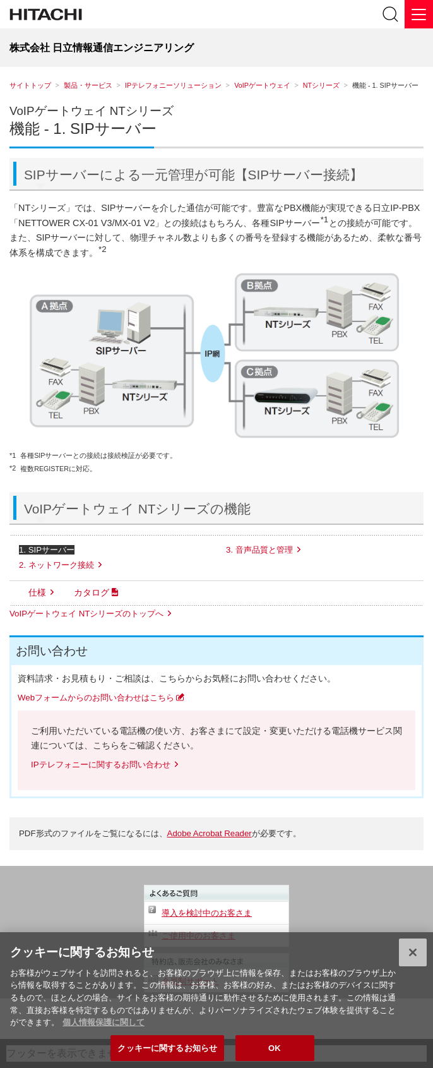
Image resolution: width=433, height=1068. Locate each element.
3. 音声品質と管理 (259, 550)
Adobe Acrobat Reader (209, 833)
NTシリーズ (321, 85)
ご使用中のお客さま (198, 935)
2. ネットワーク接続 (56, 565)
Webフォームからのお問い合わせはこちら (96, 697)
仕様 (37, 592)
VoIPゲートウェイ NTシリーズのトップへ (86, 613)
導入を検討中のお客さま (207, 913)
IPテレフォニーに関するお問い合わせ (100, 764)
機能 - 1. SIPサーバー (83, 128)
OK (274, 1052)
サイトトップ (30, 85)
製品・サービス (88, 85)
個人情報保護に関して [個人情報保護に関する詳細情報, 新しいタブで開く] (103, 1027)
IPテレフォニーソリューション (173, 85)
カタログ (91, 592)
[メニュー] (419, 14)
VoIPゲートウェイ (262, 85)
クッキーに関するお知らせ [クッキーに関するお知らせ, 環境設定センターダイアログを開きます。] (167, 1052)
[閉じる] (413, 957)
